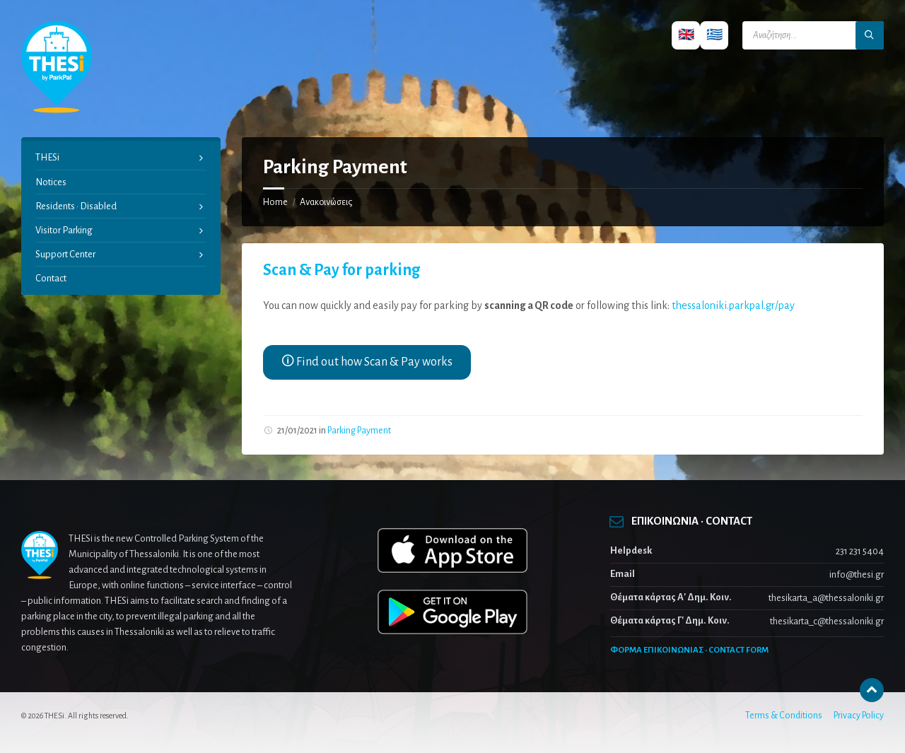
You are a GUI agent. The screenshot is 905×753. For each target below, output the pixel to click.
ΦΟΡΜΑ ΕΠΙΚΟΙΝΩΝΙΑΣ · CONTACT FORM (689, 650)
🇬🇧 (686, 35)
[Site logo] (56, 109)
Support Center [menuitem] (65, 254)
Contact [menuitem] (50, 278)
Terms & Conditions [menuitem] (783, 715)
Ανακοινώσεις (326, 202)
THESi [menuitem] (47, 157)
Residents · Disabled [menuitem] (76, 206)
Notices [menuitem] (50, 182)
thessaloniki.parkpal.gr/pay (733, 305)
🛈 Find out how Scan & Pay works (366, 362)
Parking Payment (359, 431)
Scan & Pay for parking (341, 270)
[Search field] (813, 35)
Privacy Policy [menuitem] (859, 715)
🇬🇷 (714, 35)
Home (275, 202)
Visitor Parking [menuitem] (64, 230)
